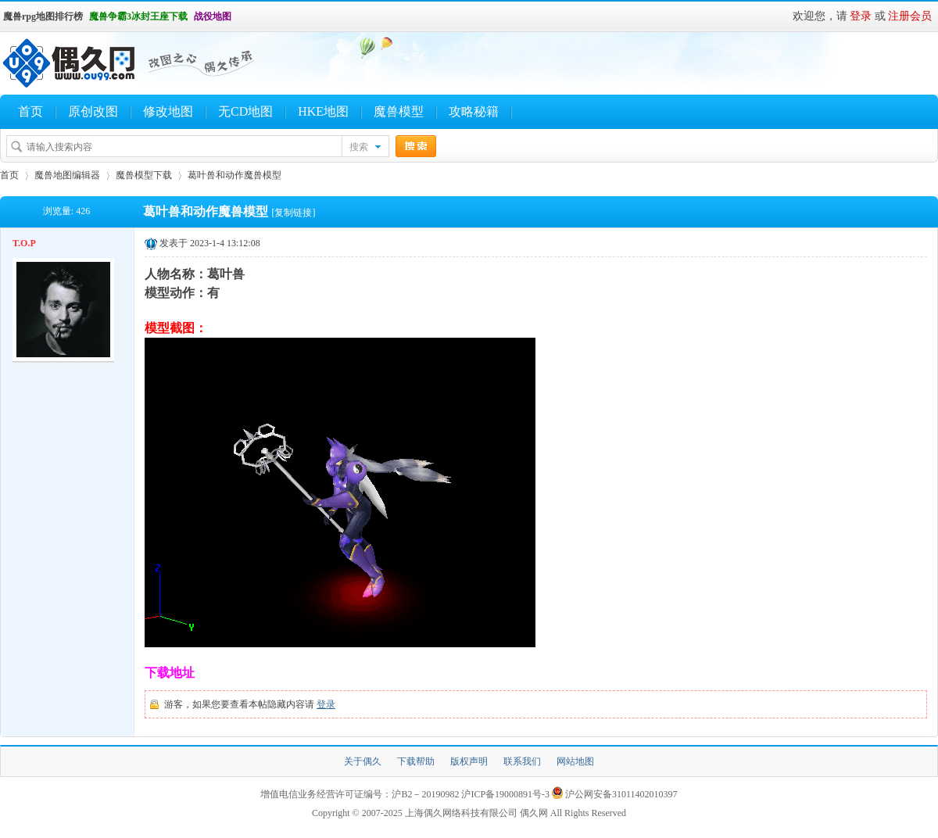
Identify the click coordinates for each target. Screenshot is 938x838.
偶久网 (534, 813)
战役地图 (212, 16)
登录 (861, 16)
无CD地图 (245, 111)
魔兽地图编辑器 (67, 175)
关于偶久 (362, 761)
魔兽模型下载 (144, 175)
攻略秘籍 (474, 111)
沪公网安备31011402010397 (621, 794)
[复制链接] (293, 212)
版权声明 (469, 761)
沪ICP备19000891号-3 (505, 794)
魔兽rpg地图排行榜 (43, 16)
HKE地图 (323, 111)
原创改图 (93, 111)
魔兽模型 (399, 111)
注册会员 (910, 16)
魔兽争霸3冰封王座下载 (138, 16)
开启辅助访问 (238, 16)
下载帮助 (416, 761)
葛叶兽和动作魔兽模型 (234, 175)
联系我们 (522, 761)
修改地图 (168, 111)
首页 (30, 111)
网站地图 (575, 761)
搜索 (358, 146)
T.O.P (24, 243)
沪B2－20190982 (425, 794)
